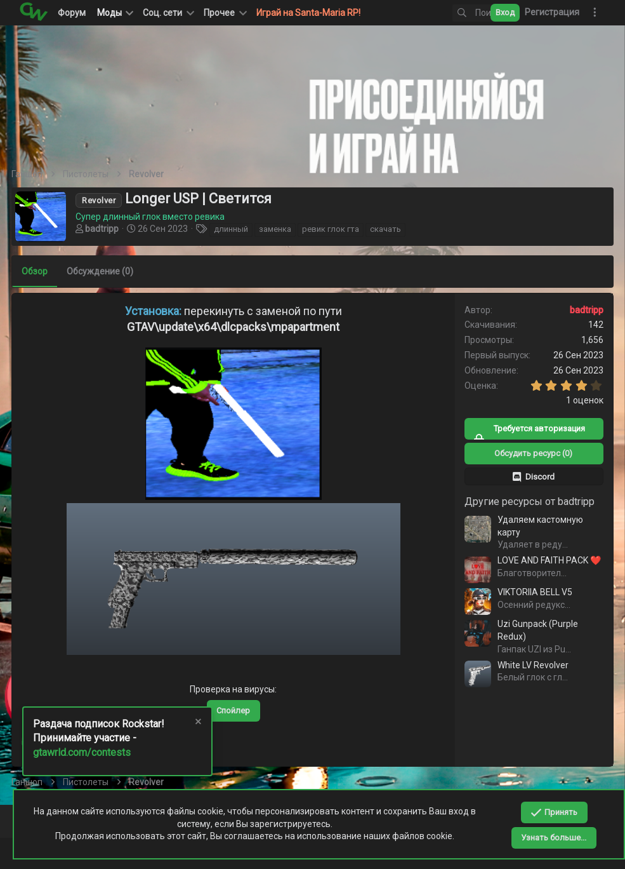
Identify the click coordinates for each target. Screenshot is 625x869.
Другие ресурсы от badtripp (522, 501)
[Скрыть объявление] (197, 723)
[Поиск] (450, 13)
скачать (393, 229)
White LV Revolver (525, 665)
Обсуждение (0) (107, 271)
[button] (167, 12)
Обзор (42, 271)
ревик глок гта (338, 229)
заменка (282, 229)
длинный (238, 229)
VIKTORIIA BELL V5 (527, 592)
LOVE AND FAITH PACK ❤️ (541, 560)
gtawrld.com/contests (82, 752)
